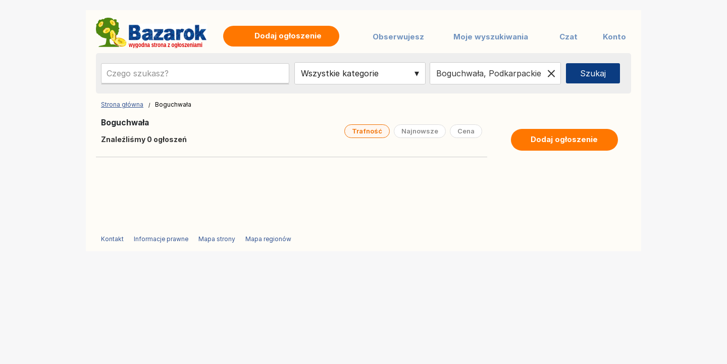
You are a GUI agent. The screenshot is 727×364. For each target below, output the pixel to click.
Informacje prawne (161, 239)
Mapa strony (216, 239)
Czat (568, 36)
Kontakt (112, 239)
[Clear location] (551, 73)
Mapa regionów (268, 239)
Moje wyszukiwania (490, 36)
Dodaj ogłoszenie (564, 139)
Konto (614, 36)
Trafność (367, 131)
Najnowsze (419, 131)
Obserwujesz (398, 36)
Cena (466, 131)
